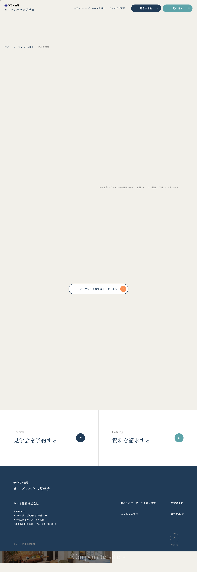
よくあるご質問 (117, 8)
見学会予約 (146, 8)
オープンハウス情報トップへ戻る (103, 289)
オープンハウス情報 (24, 47)
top (6, 47)
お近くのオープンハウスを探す (89, 8)
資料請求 (177, 8)
